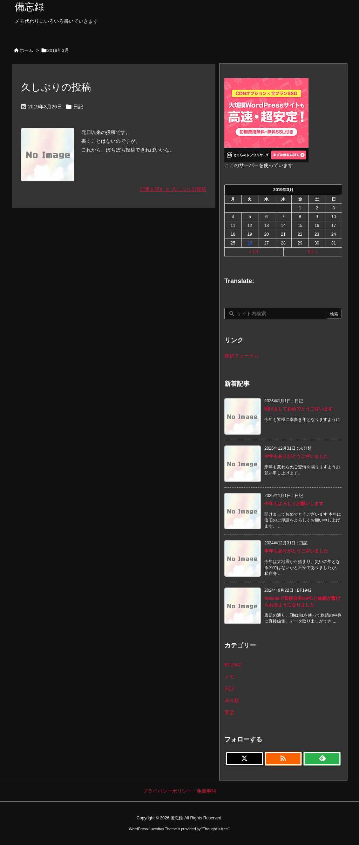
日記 (78, 106)
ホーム (26, 50)
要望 (229, 712)
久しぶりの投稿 (56, 87)
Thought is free (215, 829)
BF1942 (233, 665)
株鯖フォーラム (241, 355)
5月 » (313, 251)
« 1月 (254, 251)
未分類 (231, 700)
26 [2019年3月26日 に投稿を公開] (250, 243)
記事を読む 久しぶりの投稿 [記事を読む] (173, 189)
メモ (229, 676)
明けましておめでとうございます (298, 408)
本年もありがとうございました (296, 551)
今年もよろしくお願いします (294, 503)
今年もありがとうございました (296, 456)
